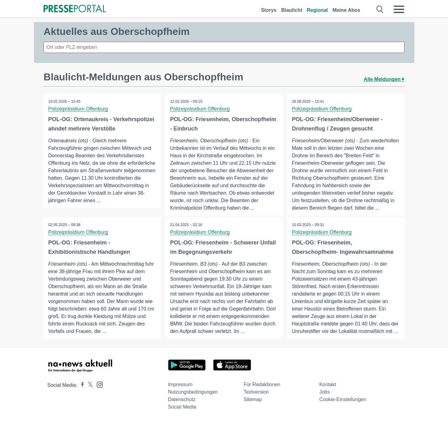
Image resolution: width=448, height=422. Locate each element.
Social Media (182, 407)
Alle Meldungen (384, 79)
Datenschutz (182, 399)
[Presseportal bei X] (88, 385)
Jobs (324, 392)
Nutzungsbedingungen (193, 392)
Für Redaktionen (262, 384)
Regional (317, 10)
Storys (269, 10)
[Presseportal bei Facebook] (80, 385)
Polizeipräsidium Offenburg (78, 108)
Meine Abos (346, 10)
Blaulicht (291, 10)
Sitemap (253, 399)
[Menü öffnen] (398, 9)
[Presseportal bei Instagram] (98, 384)
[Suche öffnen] (380, 9)
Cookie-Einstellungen (342, 399)
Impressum (180, 384)
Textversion (256, 392)
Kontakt (327, 384)
